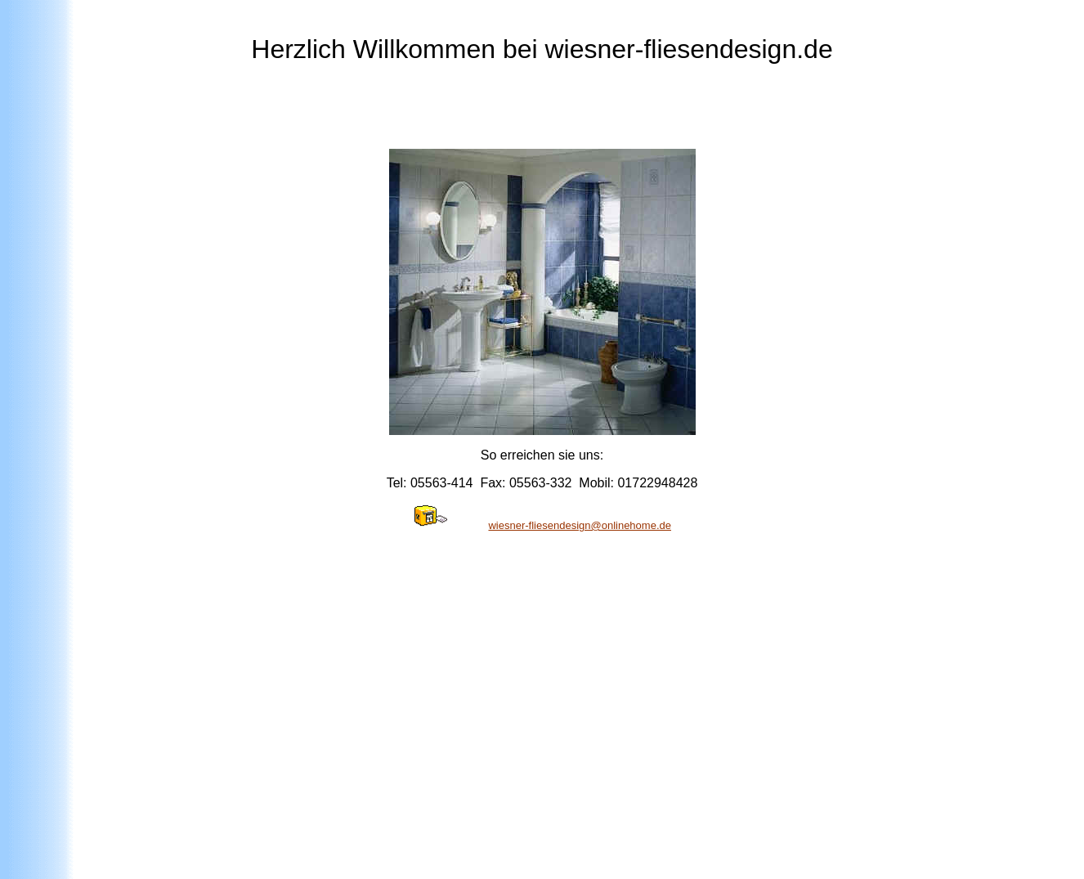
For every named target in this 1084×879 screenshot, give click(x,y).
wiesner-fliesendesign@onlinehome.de (579, 525)
